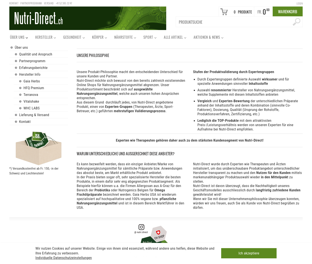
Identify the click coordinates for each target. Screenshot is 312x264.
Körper (97, 38)
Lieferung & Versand (34, 115)
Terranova (30, 94)
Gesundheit (72, 38)
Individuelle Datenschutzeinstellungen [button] (63, 257)
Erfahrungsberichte (33, 67)
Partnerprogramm (31, 3)
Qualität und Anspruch (35, 54)
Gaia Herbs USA (144, 194)
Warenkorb (287, 11)
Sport (148, 38)
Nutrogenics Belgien (133, 190)
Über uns (17, 38)
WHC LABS (31, 108)
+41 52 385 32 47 (64, 3)
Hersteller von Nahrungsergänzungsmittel (263, 90)
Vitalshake (31, 101)
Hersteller (43, 38)
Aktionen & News (207, 38)
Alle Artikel (173, 38)
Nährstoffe (123, 38)
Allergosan (145, 186)
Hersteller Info (29, 74)
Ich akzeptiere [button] (249, 253)
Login (300, 3)
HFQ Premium (33, 88)
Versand (49, 3)
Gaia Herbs (31, 81)
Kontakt (13, 3)
